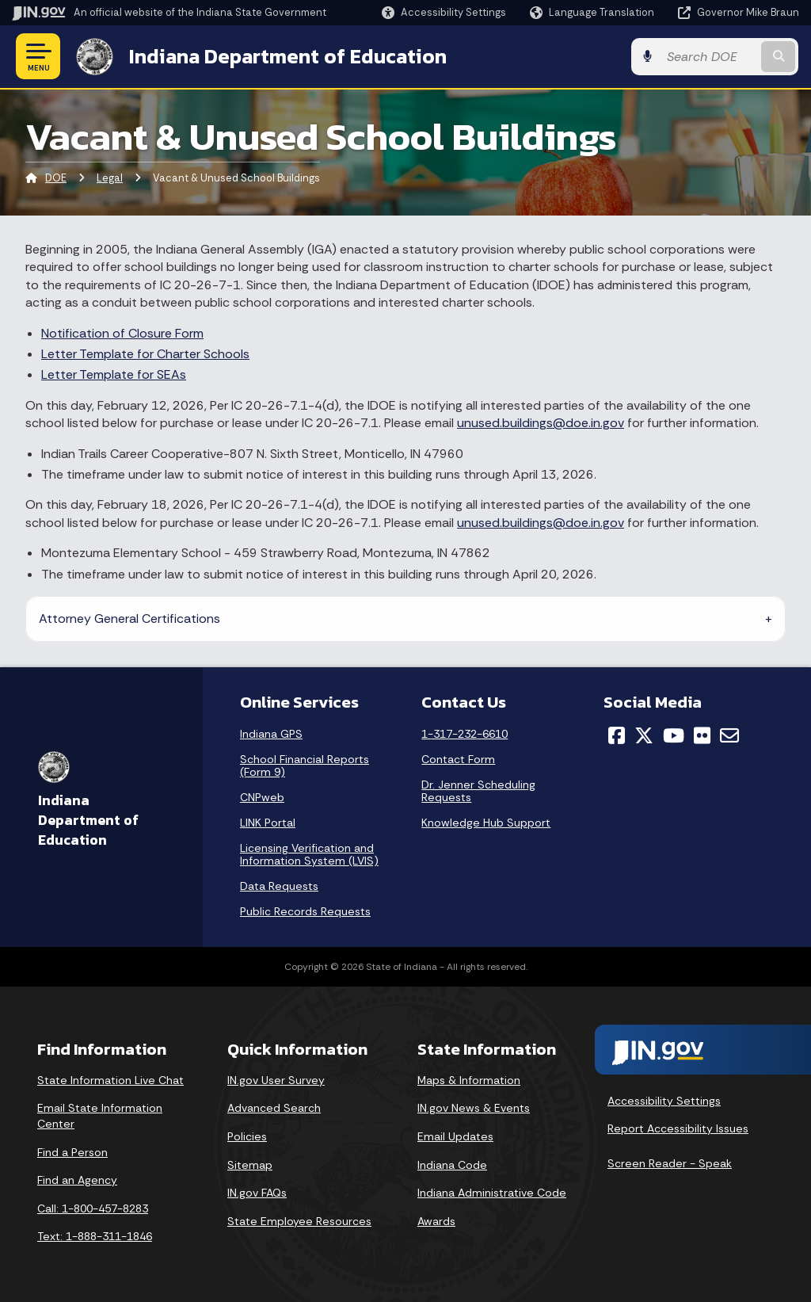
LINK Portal (267, 822)
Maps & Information (468, 1080)
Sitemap (249, 1164)
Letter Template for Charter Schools (145, 354)
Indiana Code (452, 1164)
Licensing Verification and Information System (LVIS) (309, 854)
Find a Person (72, 1151)
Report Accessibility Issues (677, 1128)
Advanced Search (274, 1108)
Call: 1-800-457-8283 (92, 1208)
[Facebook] (616, 735)
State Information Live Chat (110, 1080)
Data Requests (279, 886)
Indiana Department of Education (287, 56)
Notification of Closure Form (122, 333)
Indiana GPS (271, 734)
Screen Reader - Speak (669, 1163)
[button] (444, 12)
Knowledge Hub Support (485, 822)
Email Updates (455, 1136)
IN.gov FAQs (257, 1193)
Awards (436, 1221)
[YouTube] (673, 735)
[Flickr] (702, 735)
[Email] (729, 735)
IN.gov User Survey (276, 1080)
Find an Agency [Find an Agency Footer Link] (77, 1180)
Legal (110, 178)
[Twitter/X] (643, 735)
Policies (247, 1136)
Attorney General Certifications (129, 618)
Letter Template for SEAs (113, 374)
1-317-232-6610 (464, 734)
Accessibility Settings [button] (664, 1101)
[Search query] (711, 56)
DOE (56, 178)
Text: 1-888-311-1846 (94, 1236)
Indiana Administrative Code (491, 1193)
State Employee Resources (299, 1221)
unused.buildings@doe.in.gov (540, 422)
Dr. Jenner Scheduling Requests (478, 790)
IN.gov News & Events (473, 1108)
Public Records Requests (305, 911)
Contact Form (458, 759)
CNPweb (262, 797)
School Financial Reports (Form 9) (304, 765)
